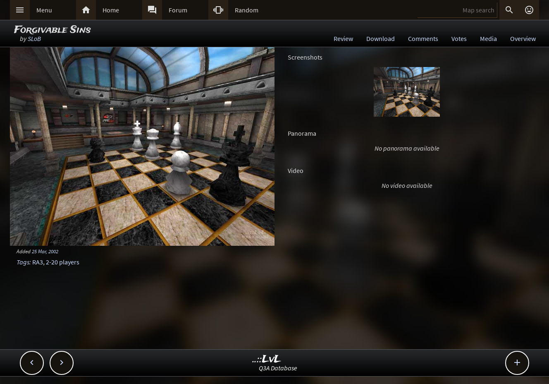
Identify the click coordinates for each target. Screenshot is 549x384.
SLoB (34, 38)
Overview (523, 38)
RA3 (37, 262)
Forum (178, 10)
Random (246, 10)
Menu (44, 10)
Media (488, 38)
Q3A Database (278, 368)
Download (380, 38)
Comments (423, 38)
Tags (23, 262)
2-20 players (62, 262)
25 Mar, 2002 (45, 251)
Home (111, 10)
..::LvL (267, 359)
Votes (459, 38)
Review (343, 38)
